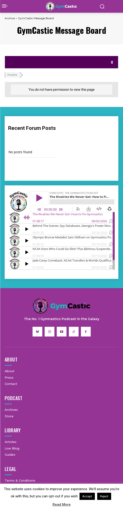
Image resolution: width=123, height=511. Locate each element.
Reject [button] (104, 496)
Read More (62, 504)
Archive (10, 18)
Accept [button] (87, 496)
